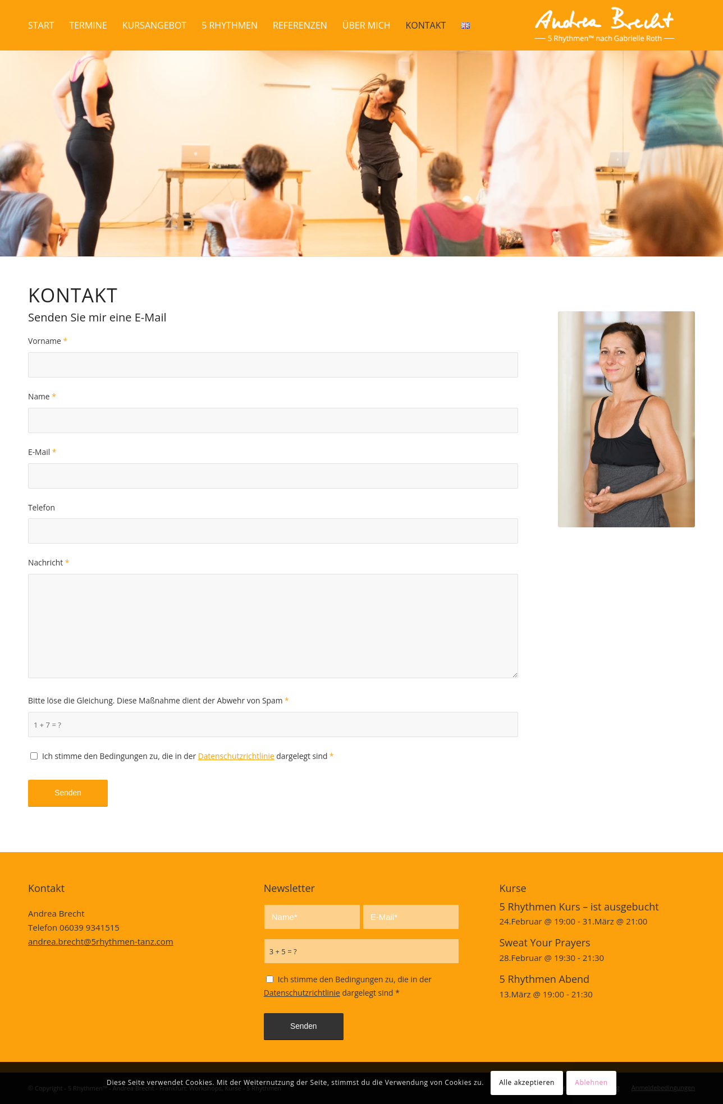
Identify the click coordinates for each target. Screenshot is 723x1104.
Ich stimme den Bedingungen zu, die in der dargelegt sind (188, 756)
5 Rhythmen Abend (544, 979)
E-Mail (42, 452)
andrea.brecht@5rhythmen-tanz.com (100, 941)
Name (42, 396)
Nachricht (48, 562)
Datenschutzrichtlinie (236, 756)
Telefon (41, 507)
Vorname (47, 340)
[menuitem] (41, 25)
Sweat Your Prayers (544, 942)
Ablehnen (591, 1082)
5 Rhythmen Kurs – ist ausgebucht (578, 906)
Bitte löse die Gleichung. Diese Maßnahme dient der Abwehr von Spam (158, 700)
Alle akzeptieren (527, 1082)
